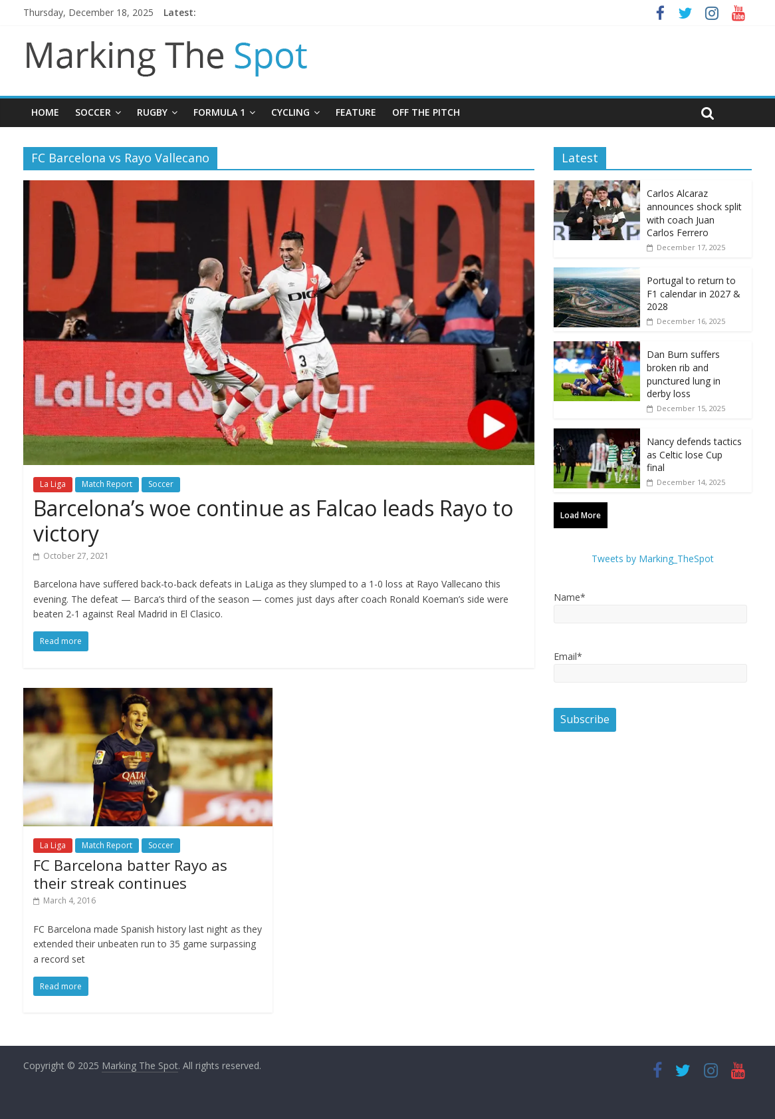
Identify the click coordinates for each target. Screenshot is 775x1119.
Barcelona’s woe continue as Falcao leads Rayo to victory (273, 521)
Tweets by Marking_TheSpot (653, 558)
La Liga (53, 484)
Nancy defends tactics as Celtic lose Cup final (694, 454)
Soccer (93, 112)
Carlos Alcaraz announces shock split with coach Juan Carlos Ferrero (694, 213)
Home (45, 112)
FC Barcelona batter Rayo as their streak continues (130, 873)
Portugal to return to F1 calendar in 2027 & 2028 (693, 293)
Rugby (152, 112)
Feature (356, 112)
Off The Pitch (426, 112)
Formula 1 (219, 112)
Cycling (290, 112)
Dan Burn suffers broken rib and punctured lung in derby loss (683, 374)
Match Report (107, 484)
